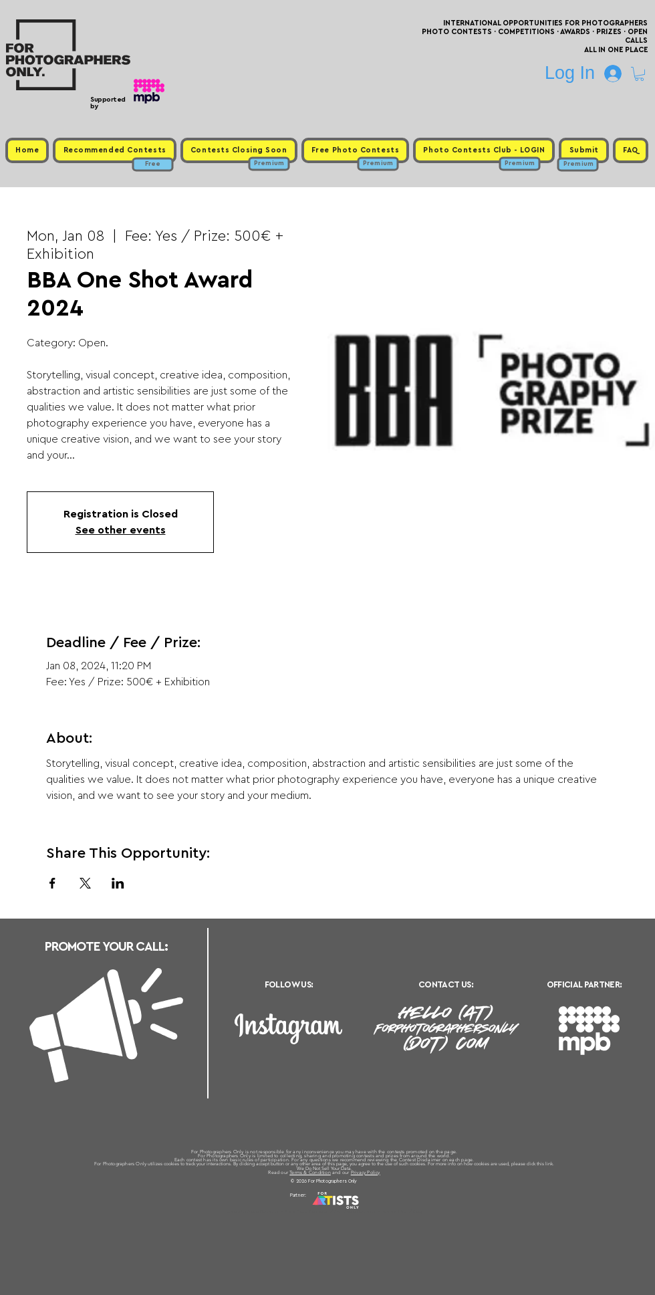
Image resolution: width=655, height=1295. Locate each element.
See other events (121, 530)
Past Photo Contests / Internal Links (371, 1211)
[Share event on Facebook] (52, 883)
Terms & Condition (310, 1172)
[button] (639, 74)
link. (549, 1164)
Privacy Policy (365, 1172)
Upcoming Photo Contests (253, 1211)
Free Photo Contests (306, 1211)
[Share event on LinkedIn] (118, 883)
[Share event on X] (85, 883)
